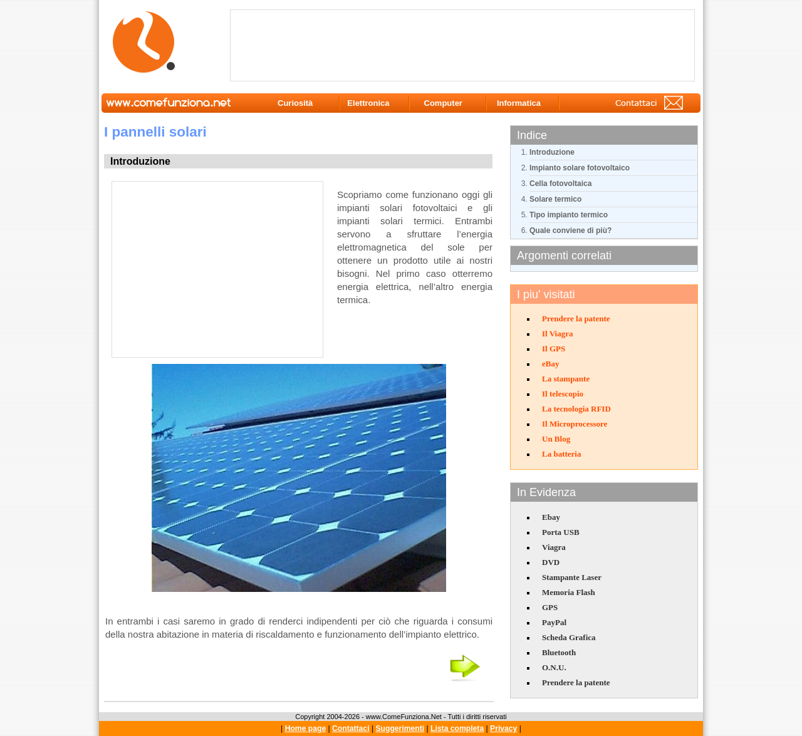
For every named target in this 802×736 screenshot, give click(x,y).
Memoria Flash (568, 592)
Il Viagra (557, 333)
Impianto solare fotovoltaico (579, 167)
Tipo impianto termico (568, 214)
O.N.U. (554, 667)
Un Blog (556, 438)
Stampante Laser (572, 577)
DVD (551, 562)
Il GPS (553, 348)
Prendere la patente (576, 318)
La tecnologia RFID (576, 408)
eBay (550, 363)
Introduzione (552, 152)
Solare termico (555, 199)
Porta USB (561, 532)
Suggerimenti (399, 728)
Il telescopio (562, 393)
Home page (305, 728)
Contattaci (350, 728)
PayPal (554, 622)
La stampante (566, 378)
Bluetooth (559, 652)
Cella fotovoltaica (560, 183)
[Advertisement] (465, 44)
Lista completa (457, 728)
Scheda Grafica (569, 637)
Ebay (551, 517)
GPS (550, 607)
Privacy (503, 728)
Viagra (554, 547)
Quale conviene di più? (570, 230)
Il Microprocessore (574, 423)
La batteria (561, 454)
